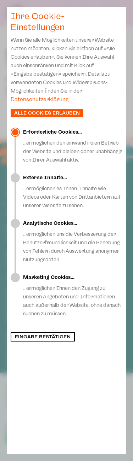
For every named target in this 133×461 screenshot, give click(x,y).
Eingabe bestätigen (43, 336)
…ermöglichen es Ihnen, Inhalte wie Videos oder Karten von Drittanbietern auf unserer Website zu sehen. (72, 192)
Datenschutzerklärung (39, 99)
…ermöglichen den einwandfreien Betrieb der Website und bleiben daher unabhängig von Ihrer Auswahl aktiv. (72, 146)
